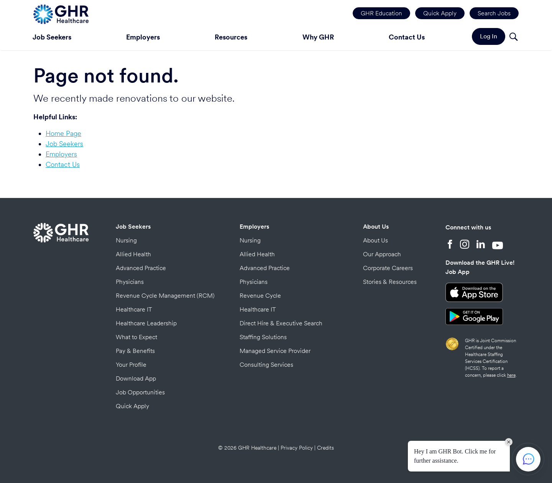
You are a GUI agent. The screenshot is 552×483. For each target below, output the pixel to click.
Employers (143, 37)
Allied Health (133, 254)
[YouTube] (497, 245)
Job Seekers (52, 37)
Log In (488, 36)
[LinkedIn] (480, 245)
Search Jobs (494, 13)
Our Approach (382, 254)
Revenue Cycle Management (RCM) (165, 295)
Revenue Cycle (260, 295)
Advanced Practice (141, 268)
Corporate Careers (388, 268)
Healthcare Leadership (146, 323)
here (511, 375)
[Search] (513, 37)
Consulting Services (266, 364)
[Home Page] (61, 13)
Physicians (130, 281)
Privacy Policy (297, 448)
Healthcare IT (134, 309)
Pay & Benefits (135, 350)
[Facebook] (450, 245)
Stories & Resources (390, 281)
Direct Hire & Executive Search (281, 323)
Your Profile (131, 364)
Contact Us (407, 37)
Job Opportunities (140, 392)
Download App (136, 378)
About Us (376, 226)
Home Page (63, 133)
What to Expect (136, 337)
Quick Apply (440, 13)
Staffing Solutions (263, 337)
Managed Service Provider (275, 350)
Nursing (126, 240)
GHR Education (381, 13)
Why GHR (318, 37)
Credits (325, 448)
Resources (231, 37)
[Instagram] (464, 245)
